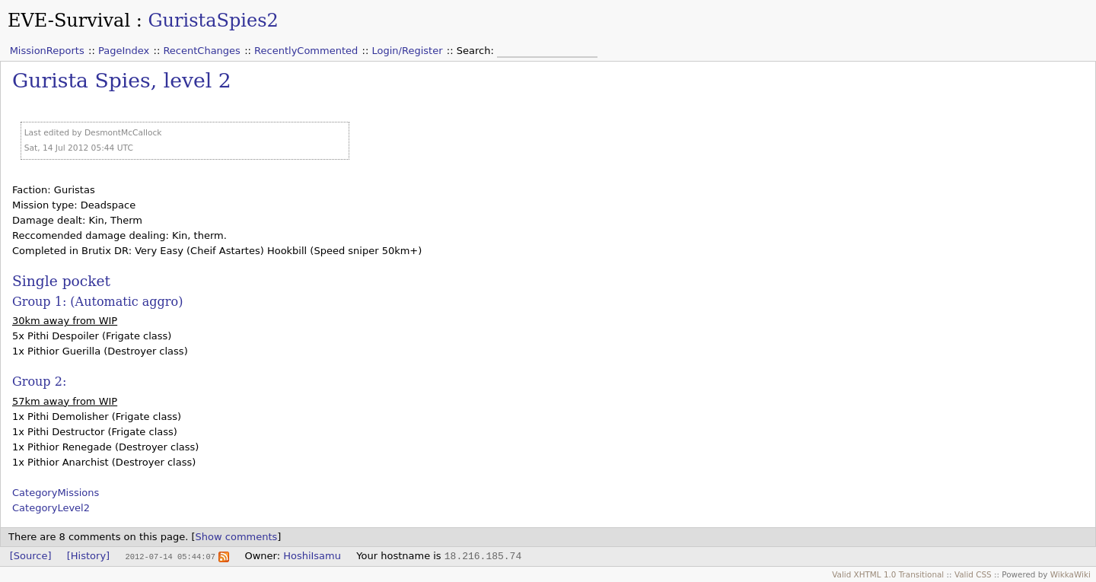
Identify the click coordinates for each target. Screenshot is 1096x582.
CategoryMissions (55, 492)
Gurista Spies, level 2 (121, 80)
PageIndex (123, 50)
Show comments (237, 536)
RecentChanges (201, 50)
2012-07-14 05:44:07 (170, 556)
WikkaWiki (1070, 574)
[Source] (31, 555)
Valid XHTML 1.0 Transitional (888, 574)
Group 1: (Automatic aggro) (97, 301)
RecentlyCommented (306, 50)
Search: (477, 50)
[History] (88, 555)
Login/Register (407, 50)
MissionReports (47, 50)
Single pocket (61, 281)
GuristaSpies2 (213, 20)
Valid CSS (973, 574)
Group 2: (39, 381)
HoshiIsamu (312, 555)
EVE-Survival (69, 20)
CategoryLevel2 (51, 508)
